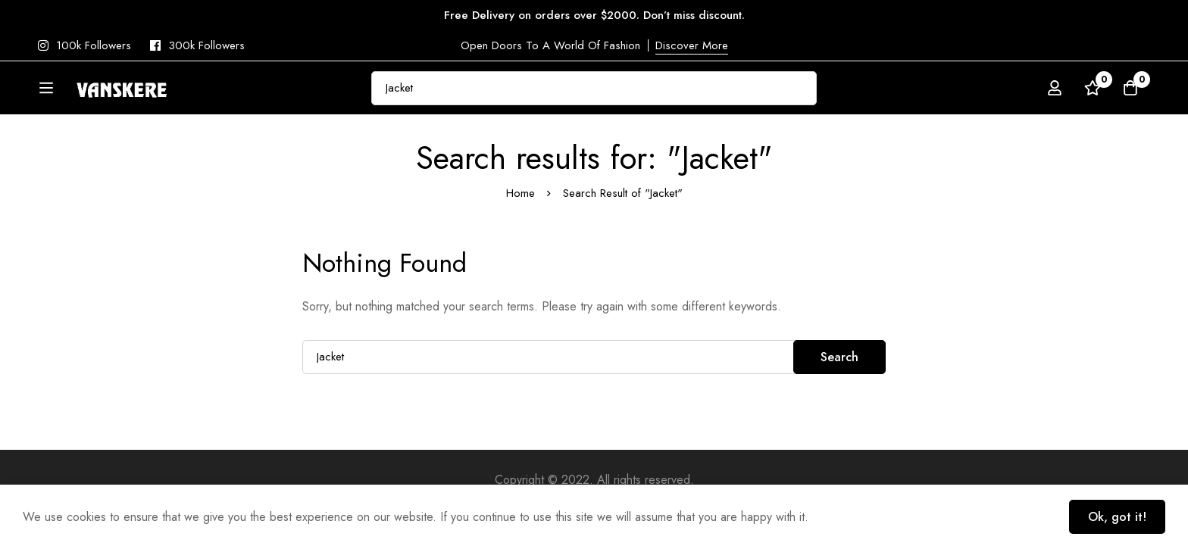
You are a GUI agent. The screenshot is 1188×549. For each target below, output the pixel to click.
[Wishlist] (1092, 90)
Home (520, 231)
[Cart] (1130, 90)
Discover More (691, 45)
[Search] (844, 90)
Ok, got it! (1117, 517)
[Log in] (1055, 90)
